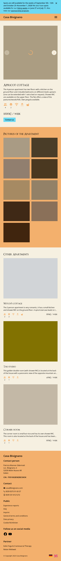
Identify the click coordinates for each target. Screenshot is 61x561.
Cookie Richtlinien (10, 523)
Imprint (6, 512)
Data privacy (8, 519)
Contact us (9, 120)
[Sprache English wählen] (56, 556)
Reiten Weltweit (9, 549)
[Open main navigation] (56, 17)
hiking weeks (22, 8)
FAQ (5, 509)
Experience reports (11, 505)
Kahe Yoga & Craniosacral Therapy (17, 546)
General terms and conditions (15, 516)
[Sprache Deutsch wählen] (50, 556)
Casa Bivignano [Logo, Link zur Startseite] (12, 17)
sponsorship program (20, 11)
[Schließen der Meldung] (56, 3)
